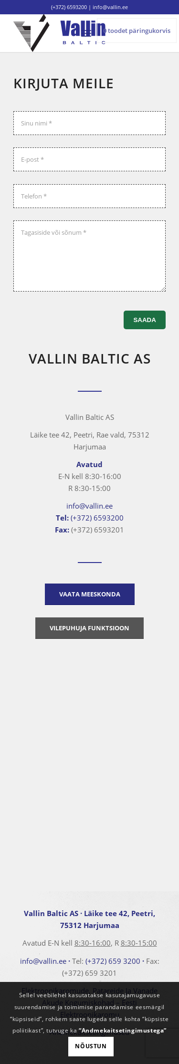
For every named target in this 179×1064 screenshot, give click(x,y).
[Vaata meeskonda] (90, 594)
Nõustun (90, 1046)
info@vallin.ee (89, 506)
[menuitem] (86, 32)
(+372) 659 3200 (112, 961)
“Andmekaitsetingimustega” (123, 1030)
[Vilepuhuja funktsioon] (89, 628)
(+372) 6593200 (69, 6)
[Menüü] (86, 32)
